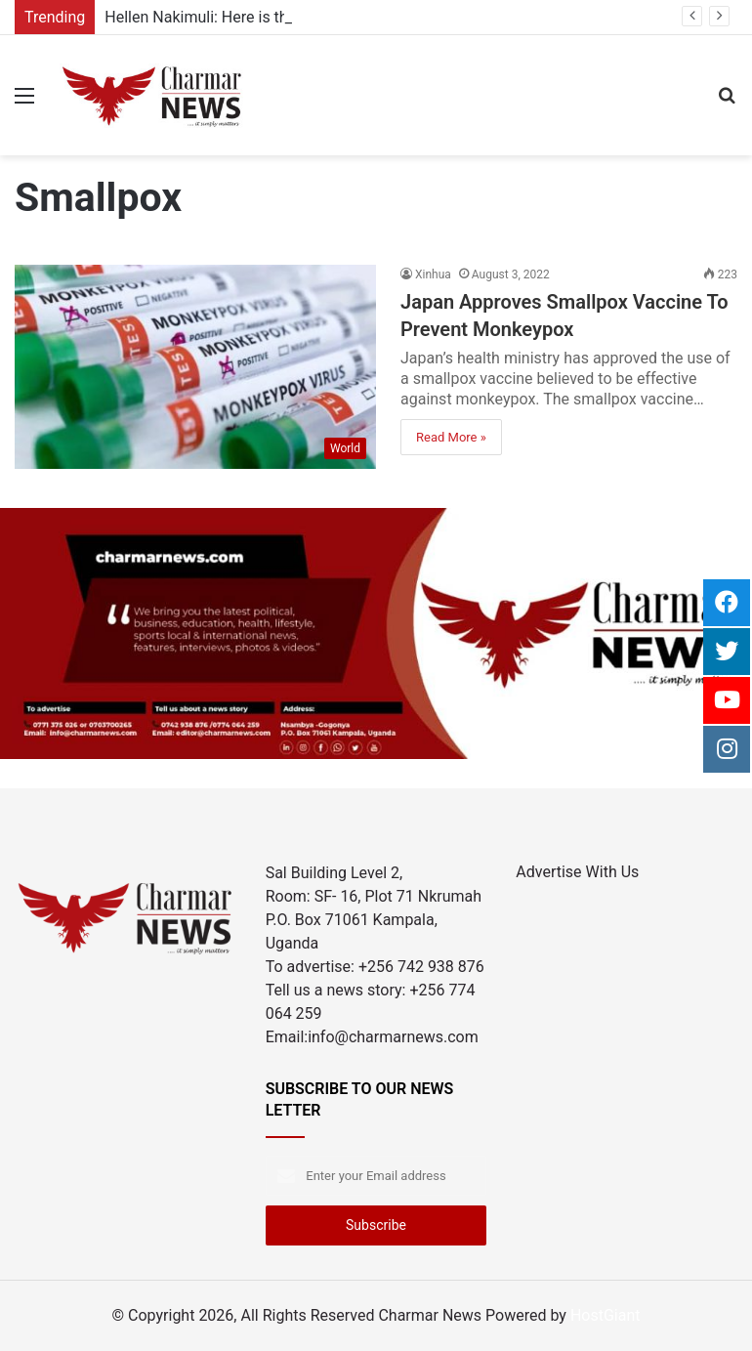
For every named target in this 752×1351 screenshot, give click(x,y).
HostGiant (605, 1315)
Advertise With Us (577, 872)
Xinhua (433, 274)
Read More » (451, 437)
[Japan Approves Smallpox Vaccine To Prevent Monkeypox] (195, 367)
